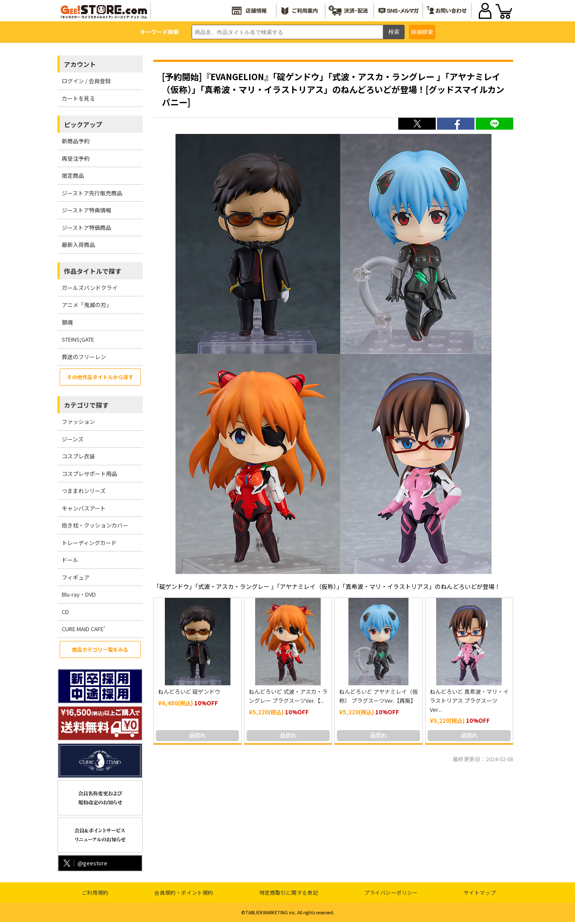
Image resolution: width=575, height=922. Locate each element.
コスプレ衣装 (78, 456)
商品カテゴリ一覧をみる (100, 649)
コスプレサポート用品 (89, 474)
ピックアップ (83, 124)
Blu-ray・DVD (79, 594)
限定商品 (73, 175)
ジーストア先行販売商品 (92, 193)
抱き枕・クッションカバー (95, 525)
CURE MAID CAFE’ (83, 629)
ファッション (78, 422)
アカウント (80, 64)
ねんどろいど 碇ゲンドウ (189, 691)
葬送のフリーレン (84, 357)
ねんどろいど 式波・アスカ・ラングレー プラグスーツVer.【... (288, 696)
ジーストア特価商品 (86, 227)
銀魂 (67, 322)
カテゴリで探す (86, 404)
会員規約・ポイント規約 (183, 892)
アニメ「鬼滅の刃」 (87, 305)
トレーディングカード (89, 543)
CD (65, 612)
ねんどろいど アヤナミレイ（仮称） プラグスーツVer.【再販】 (378, 696)
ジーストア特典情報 (86, 210)
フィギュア (75, 577)
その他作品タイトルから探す (100, 376)
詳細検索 (422, 32)
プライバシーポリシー (391, 892)
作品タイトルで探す (92, 271)
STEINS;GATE (78, 339)
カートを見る (78, 98)
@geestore (84, 863)
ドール (70, 560)
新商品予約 (75, 141)
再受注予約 (75, 158)
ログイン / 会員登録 (86, 81)
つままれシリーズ (84, 491)
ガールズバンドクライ (90, 288)
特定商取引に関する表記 (289, 892)
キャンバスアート (84, 508)
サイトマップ (480, 892)
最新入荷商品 (78, 245)
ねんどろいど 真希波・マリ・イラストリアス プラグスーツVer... (469, 700)
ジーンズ (72, 439)
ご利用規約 (95, 892)
